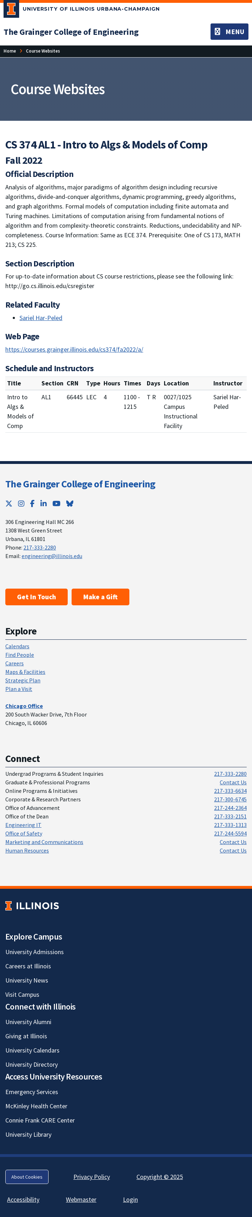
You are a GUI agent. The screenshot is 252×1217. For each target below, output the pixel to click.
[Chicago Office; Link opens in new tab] (24, 705)
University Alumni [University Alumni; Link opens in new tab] (28, 1022)
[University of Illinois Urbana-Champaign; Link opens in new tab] (82, 10)
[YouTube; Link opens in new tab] (56, 503)
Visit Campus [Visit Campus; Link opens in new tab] (22, 994)
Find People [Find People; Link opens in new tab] (19, 654)
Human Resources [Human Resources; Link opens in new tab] (27, 850)
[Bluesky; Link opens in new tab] (69, 503)
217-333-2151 (230, 816)
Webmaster (81, 1199)
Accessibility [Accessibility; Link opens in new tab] (23, 1199)
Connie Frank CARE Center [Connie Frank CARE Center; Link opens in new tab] (40, 1120)
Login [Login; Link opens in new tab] (130, 1199)
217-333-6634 (230, 790)
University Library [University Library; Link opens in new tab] (28, 1134)
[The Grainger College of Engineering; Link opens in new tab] (71, 31)
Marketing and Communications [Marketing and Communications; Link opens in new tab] (44, 841)
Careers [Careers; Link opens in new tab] (14, 663)
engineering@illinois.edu (52, 555)
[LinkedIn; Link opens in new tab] (43, 503)
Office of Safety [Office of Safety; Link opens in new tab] (23, 833)
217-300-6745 (230, 799)
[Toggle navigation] (229, 31)
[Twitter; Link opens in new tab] (8, 503)
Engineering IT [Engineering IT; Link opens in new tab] (23, 824)
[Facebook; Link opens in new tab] (32, 503)
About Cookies (27, 1177)
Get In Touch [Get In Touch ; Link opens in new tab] (36, 597)
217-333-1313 (230, 824)
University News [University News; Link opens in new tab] (26, 980)
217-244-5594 (230, 833)
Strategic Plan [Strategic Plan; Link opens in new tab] (22, 680)
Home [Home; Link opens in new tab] (10, 51)
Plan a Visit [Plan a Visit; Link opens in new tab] (18, 688)
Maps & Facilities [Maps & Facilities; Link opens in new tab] (25, 671)
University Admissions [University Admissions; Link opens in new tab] (34, 952)
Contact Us (233, 782)
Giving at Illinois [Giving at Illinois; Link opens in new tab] (26, 1036)
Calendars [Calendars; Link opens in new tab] (17, 646)
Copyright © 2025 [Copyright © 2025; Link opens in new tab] (159, 1177)
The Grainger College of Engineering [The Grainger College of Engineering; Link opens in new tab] (80, 483)
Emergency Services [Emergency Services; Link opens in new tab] (31, 1092)
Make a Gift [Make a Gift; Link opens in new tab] (100, 597)
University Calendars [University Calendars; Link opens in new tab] (32, 1050)
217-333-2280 (39, 547)
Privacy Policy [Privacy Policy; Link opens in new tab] (91, 1177)
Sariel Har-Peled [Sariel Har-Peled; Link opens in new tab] (40, 318)
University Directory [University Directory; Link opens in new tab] (31, 1064)
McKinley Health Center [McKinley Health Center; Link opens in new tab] (36, 1106)
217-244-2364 (230, 807)
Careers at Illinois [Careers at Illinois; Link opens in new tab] (28, 966)
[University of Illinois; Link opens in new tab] (32, 906)
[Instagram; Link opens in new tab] (21, 503)
